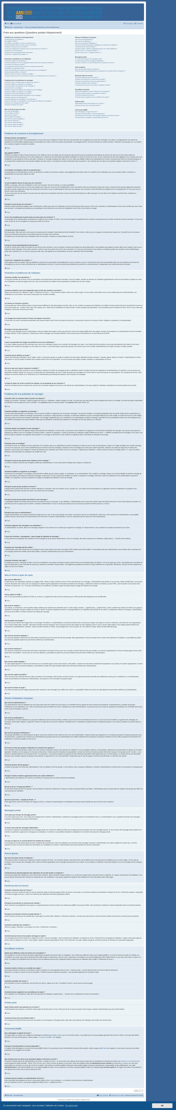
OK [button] (162, 1106)
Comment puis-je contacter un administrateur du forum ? (92, 117)
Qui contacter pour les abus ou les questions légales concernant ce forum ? (97, 115)
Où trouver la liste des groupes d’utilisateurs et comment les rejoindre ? (96, 45)
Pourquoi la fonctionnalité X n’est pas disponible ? (90, 113)
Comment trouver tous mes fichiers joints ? (87, 105)
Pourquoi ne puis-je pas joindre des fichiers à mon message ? (23, 95)
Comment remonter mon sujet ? (14, 104)
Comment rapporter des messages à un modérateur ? (21, 99)
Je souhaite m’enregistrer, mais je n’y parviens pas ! (20, 43)
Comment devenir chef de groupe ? (85, 46)
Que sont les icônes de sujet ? (14, 126)
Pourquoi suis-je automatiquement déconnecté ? (19, 52)
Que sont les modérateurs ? (83, 41)
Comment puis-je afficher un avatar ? (16, 72)
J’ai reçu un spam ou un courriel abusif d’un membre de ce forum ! (94, 62)
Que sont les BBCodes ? (12, 111)
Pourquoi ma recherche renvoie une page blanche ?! (90, 81)
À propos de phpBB (45, 1037)
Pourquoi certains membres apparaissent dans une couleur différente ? (96, 48)
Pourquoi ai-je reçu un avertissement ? (16, 97)
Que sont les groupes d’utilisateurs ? (86, 43)
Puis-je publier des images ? (13, 117)
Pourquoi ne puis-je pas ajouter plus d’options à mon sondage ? (24, 89)
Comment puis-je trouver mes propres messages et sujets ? (93, 85)
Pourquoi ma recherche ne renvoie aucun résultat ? (90, 79)
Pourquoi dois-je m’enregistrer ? (14, 39)
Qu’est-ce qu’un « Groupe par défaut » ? (87, 50)
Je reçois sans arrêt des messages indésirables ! (89, 61)
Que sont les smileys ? (11, 115)
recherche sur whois (127, 1061)
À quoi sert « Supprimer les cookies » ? (16, 54)
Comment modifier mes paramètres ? (16, 61)
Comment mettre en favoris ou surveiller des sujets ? (90, 93)
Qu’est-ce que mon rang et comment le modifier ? (19, 74)
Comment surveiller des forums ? (85, 95)
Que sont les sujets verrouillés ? (14, 124)
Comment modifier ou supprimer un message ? (19, 84)
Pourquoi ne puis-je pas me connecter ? (16, 46)
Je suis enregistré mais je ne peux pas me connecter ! (21, 45)
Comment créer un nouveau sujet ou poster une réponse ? (22, 82)
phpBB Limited (56, 1035)
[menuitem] (7, 23)
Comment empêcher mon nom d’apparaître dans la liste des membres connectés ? (29, 62)
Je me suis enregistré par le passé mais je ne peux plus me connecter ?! (26, 48)
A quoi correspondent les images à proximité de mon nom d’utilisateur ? (26, 70)
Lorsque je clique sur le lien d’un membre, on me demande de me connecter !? (30, 76)
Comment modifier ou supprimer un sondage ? (18, 91)
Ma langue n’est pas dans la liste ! (15, 68)
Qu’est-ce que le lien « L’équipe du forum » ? (88, 52)
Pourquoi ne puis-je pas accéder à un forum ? (18, 93)
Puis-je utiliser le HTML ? (12, 113)
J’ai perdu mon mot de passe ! (14, 50)
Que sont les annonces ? (12, 120)
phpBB (106, 333)
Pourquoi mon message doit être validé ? (17, 103)
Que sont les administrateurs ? (84, 39)
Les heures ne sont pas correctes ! (15, 64)
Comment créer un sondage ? (13, 88)
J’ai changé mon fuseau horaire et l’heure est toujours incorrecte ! (24, 66)
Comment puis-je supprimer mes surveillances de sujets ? (92, 97)
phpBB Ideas (102, 1048)
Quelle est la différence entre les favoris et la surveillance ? (92, 91)
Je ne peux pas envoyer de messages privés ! (88, 59)
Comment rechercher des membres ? (86, 83)
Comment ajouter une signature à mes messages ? (20, 86)
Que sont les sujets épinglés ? (14, 122)
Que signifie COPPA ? (11, 41)
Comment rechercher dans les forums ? (87, 77)
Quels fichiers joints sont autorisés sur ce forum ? (89, 103)
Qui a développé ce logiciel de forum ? (86, 111)
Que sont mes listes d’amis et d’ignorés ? (87, 69)
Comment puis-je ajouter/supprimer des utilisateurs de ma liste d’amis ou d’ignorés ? (100, 71)
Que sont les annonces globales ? (15, 119)
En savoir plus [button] (71, 1106)
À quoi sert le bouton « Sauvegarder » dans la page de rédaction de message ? (28, 101)
